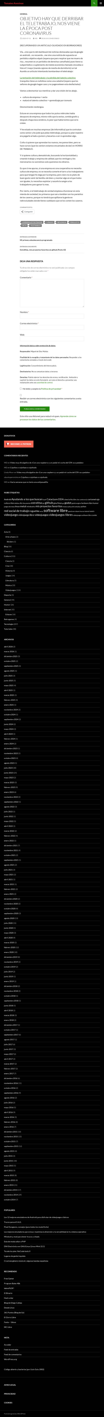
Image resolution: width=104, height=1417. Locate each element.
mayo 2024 (8, 729)
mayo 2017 (8, 1054)
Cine (7, 566)
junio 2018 (8, 1005)
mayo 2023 (8, 777)
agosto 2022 (9, 807)
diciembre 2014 (10, 1190)
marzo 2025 (9, 695)
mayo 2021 (8, 874)
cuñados (49, 222)
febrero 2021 (9, 889)
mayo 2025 (8, 685)
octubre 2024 (9, 714)
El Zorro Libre (10, 1317)
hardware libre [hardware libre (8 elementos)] (86, 503)
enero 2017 (9, 1073)
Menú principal (101, 3)
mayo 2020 (8, 933)
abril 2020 (8, 937)
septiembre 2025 (11, 666)
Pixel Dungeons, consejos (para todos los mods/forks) (26, 1227)
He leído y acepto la (41, 388)
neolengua (61, 222)
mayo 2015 (8, 1165)
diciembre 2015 (10, 1132)
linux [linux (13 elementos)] (17, 506)
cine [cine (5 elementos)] (78, 499)
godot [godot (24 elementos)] (67, 502)
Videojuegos (10, 590)
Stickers (10, 541)
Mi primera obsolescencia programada (52, 238)
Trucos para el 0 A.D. (12, 1222)
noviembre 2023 (11, 753)
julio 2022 (8, 811)
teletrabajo (35, 225)
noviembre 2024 (11, 709)
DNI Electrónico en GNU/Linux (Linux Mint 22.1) (24, 1246)
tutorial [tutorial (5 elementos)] (87, 511)
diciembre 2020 (10, 899)
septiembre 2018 (11, 1001)
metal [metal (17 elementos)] (23, 506)
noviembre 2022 (11, 797)
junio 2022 (8, 816)
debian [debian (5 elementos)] (17, 503)
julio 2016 (8, 1102)
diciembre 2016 (10, 1078)
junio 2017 (8, 1049)
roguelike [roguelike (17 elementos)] (34, 511)
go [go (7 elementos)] (63, 503)
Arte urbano (10, 537)
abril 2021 (8, 879)
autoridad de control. (45, 382)
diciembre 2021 (10, 845)
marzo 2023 (9, 782)
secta (24, 225)
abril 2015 (8, 1170)
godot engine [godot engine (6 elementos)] (76, 503)
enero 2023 (9, 792)
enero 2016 (9, 1127)
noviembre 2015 (11, 1136)
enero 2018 (9, 1020)
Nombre (24, 312)
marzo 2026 (9, 651)
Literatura (9, 580)
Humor (7, 605)
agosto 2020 (9, 918)
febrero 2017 (9, 1068)
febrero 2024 (9, 739)
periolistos (74, 222)
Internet (7, 609)
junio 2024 (8, 724)
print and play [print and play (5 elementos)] (75, 506)
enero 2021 (9, 894)
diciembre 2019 (10, 957)
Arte (6, 532)
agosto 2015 (9, 1151)
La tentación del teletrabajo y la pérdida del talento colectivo (48, 77)
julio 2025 (8, 676)
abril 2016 (8, 1112)
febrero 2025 (9, 700)
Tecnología (8, 624)
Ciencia (7, 551)
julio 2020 (8, 923)
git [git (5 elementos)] (44, 503)
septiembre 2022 (11, 802)
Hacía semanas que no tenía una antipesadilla (29, 482)
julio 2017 (8, 1044)
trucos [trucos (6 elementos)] (82, 511)
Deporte (7, 595)
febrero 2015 (9, 1180)
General (23, 14)
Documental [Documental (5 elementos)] (27, 503)
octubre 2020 (9, 908)
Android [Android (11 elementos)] (7, 499)
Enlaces (8, 614)
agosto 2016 (9, 1098)
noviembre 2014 (11, 1195)
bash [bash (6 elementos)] (44, 499)
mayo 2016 (8, 1107)
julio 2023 (8, 768)
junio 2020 (8, 928)
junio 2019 (8, 976)
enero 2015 (9, 1185)
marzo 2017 (9, 1064)
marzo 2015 (9, 1175)
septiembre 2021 (11, 860)
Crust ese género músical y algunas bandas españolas (26, 1261)
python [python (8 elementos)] (83, 506)
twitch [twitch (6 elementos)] (92, 511)
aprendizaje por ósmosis (32, 222)
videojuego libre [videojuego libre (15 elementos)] (26, 515)
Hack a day (8, 1298)
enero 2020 (9, 952)
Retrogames (9, 619)
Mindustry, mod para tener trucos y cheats (21, 1236)
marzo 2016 (9, 1117)
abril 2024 (8, 734)
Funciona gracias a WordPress (14, 1414)
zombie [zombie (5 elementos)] (94, 515)
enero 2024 (9, 743)
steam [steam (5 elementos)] (77, 511)
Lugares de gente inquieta (14, 1256)
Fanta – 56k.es (10, 1322)
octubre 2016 (9, 1088)
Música (8, 585)
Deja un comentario (50, 38)
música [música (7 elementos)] (65, 507)
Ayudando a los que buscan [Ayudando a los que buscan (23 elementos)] (27, 499)
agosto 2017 (9, 1039)
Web (22, 334)
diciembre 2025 (10, 656)
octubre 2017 (9, 1030)
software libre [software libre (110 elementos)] (56, 510)
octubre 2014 (9, 1199)
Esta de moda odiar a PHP (15, 1241)
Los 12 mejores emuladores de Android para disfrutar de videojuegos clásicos (36, 1217)
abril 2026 (8, 646)
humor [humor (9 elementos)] (96, 503)
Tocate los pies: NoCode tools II (17, 1251)
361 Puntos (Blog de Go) (14, 1312)
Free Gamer (9, 1278)
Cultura (7, 556)
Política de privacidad (51, 388)
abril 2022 (8, 826)
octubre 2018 (9, 996)
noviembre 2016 (11, 1083)
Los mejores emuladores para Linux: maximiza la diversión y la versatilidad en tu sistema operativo (45, 1232)
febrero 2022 (9, 836)
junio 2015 (8, 1161)
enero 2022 (9, 840)
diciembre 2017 (10, 1025)
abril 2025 (8, 690)
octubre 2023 (9, 758)
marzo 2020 (9, 942)
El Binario (8, 1293)
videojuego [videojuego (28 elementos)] (11, 514)
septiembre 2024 (11, 719)
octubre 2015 (9, 1141)
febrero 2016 (9, 1122)
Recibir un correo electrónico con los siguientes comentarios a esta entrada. (50, 400)
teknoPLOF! (9, 1288)
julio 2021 (8, 870)
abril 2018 (8, 1010)
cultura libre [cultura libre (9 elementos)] (9, 503)
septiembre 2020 (11, 913)
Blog (6, 546)
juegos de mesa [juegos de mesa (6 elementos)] (9, 506)
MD (36, 38)
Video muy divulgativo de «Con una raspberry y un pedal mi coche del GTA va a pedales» (47, 463)
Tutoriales (8, 629)
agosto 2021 (9, 865)
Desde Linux (9, 1308)
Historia (8, 571)
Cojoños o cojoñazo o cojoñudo (23, 467)
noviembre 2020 (11, 904)
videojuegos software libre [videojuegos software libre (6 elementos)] (82, 515)
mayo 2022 (8, 821)
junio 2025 (8, 680)
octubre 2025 (9, 661)
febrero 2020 (9, 947)
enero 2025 (9, 705)
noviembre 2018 (11, 991)
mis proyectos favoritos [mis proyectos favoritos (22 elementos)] (49, 506)
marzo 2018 (9, 1015)
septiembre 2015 (11, 1146)
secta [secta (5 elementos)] (41, 511)
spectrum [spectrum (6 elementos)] (71, 511)
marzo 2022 (9, 831)
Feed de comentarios (13, 1354)
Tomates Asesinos (13, 3)
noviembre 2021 (11, 850)
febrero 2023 (9, 787)
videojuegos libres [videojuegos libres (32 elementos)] (61, 514)
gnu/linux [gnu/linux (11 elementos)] (57, 503)
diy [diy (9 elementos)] (21, 503)
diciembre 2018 (10, 986)
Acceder (7, 1345)
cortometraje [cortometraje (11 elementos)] (94, 499)
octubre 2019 (9, 967)
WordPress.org (10, 1359)
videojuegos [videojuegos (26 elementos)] (42, 514)
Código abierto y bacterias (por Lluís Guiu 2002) (24, 1369)
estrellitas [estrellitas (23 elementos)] (36, 502)
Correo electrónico (29, 323)
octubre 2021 (9, 855)
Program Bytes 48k (12, 1283)
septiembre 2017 (11, 1035)
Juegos (8, 575)
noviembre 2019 (11, 962)
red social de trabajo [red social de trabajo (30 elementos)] (16, 510)
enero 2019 (9, 981)
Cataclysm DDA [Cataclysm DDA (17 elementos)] (55, 499)
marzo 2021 (9, 884)
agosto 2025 (9, 671)
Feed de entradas (11, 1349)
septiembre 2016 (11, 1093)
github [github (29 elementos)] (49, 502)
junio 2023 (8, 773)
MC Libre (8, 1327)
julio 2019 (8, 971)
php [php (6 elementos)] (69, 506)
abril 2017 (8, 1059)
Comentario (26, 277)
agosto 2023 (9, 763)
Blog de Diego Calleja (13, 1303)
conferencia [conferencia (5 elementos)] (83, 499)
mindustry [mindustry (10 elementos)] (31, 506)
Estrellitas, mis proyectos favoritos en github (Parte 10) (52, 248)
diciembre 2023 (10, 748)
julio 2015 (8, 1156)
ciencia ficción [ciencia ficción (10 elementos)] (70, 499)
